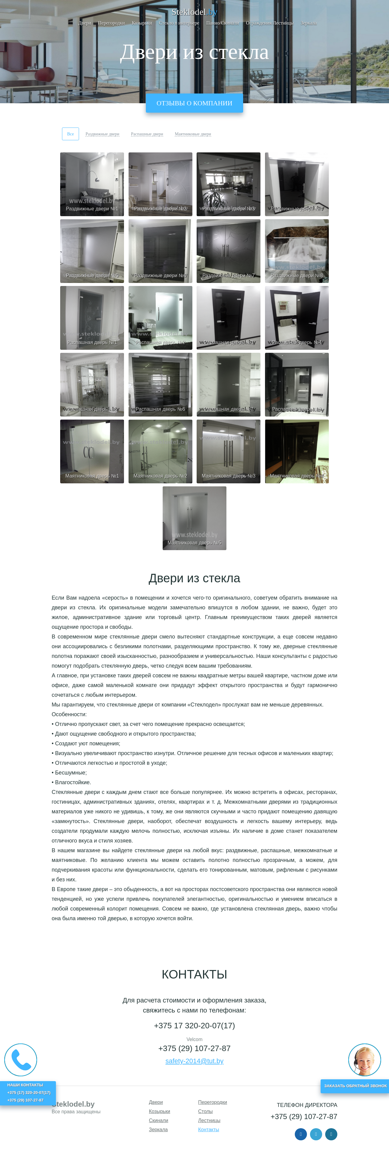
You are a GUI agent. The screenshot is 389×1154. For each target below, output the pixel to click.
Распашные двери (147, 134)
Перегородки (111, 23)
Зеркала (309, 23)
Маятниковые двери (193, 134)
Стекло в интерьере (179, 23)
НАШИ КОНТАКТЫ (25, 1085)
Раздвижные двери (102, 134)
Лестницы (209, 1120)
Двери (84, 23)
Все (70, 134)
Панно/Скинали (222, 23)
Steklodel (195, 12)
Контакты (208, 1129)
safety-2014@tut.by (194, 1061)
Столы (205, 1111)
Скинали (158, 1120)
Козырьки (142, 23)
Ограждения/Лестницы (270, 23)
